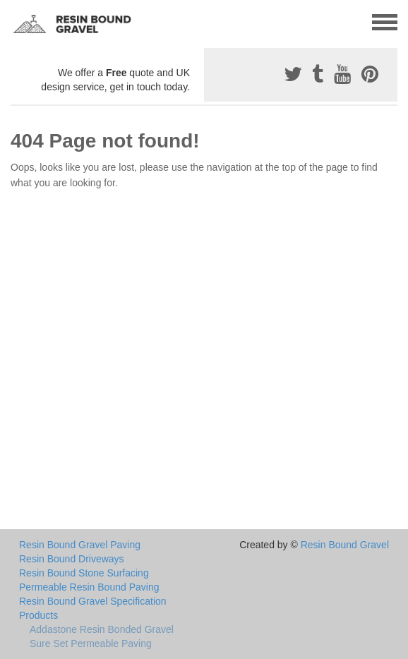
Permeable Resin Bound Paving (89, 587)
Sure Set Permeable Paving (91, 643)
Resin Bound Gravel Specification (93, 601)
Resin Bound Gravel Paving (79, 544)
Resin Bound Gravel (345, 544)
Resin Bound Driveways (71, 558)
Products (38, 615)
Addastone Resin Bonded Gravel (102, 629)
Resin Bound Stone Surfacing (84, 573)
